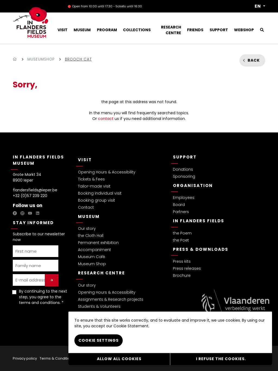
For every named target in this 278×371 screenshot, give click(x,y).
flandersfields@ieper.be (35, 190)
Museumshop (41, 59)
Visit (85, 160)
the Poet (181, 240)
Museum (89, 216)
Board (179, 204)
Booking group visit (96, 200)
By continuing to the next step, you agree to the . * (43, 296)
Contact (86, 207)
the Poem (182, 233)
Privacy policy (25, 358)
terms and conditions (39, 302)
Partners (181, 211)
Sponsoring (184, 176)
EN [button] (258, 6)
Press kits (182, 261)
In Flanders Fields (198, 221)
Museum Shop (92, 264)
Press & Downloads (200, 249)
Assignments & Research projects (110, 299)
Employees (183, 197)
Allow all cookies (119, 359)
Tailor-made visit (94, 186)
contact (105, 118)
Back (254, 60)
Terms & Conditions (57, 358)
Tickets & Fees (91, 179)
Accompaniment (94, 249)
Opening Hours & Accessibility (106, 172)
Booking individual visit (100, 193)
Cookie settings (98, 340)
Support (185, 157)
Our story (87, 228)
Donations (183, 169)
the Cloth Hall (90, 235)
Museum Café (91, 256)
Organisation (193, 185)
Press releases (187, 268)
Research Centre (101, 273)
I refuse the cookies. (221, 359)
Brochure (182, 275)
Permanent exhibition (98, 242)
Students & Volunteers (99, 306)
